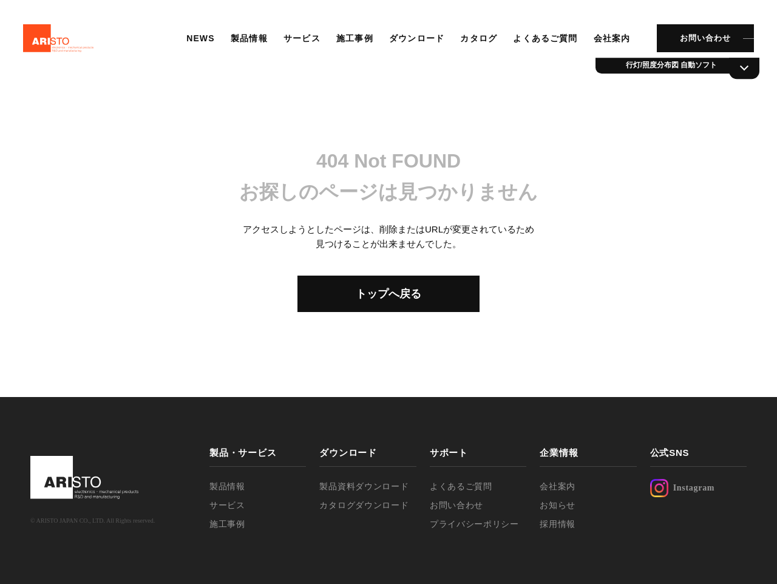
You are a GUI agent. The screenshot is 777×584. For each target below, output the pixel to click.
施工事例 (354, 39)
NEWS (200, 39)
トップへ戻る (388, 294)
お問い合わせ (704, 39)
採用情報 (557, 524)
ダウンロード (416, 39)
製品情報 (248, 39)
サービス (301, 39)
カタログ (478, 39)
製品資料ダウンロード (364, 486)
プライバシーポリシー (474, 524)
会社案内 (610, 39)
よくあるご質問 (544, 39)
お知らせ (557, 505)
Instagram (682, 488)
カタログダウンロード (364, 505)
